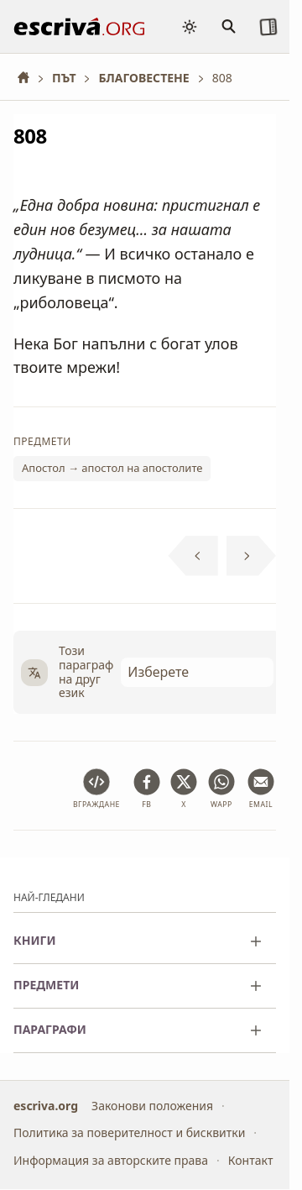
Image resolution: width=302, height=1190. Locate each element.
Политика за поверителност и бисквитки (129, 1133)
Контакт (250, 1160)
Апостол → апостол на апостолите (112, 468)
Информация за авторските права (110, 1160)
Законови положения (152, 1106)
